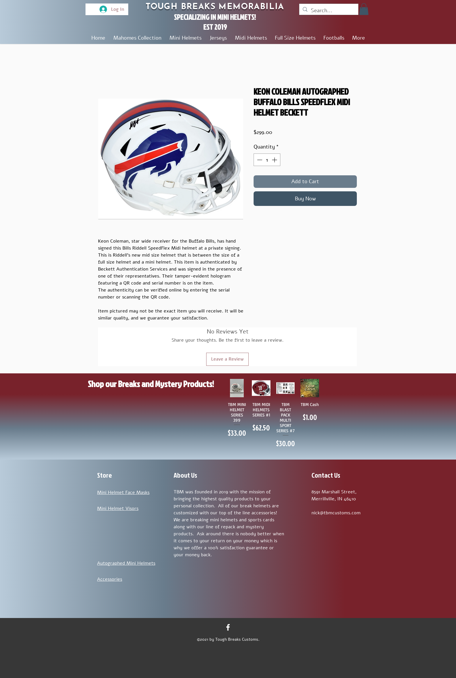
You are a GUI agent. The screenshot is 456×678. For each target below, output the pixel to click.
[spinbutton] (266, 160)
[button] (364, 9)
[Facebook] (228, 627)
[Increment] (274, 160)
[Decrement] (258, 160)
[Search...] (328, 10)
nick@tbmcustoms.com (336, 513)
